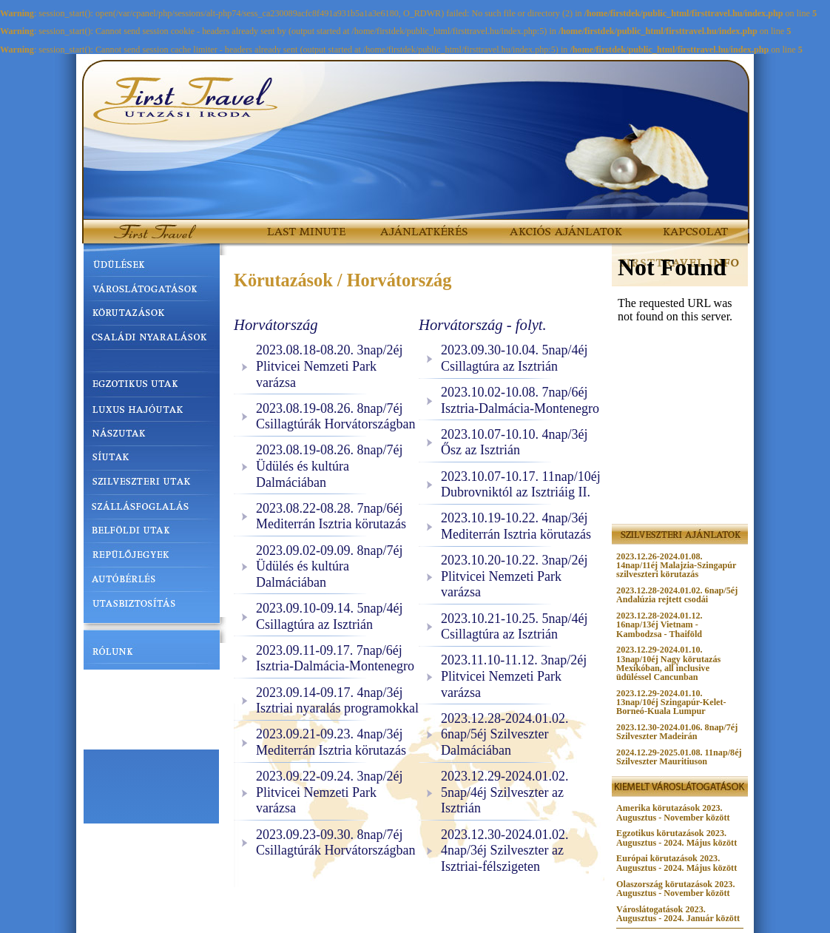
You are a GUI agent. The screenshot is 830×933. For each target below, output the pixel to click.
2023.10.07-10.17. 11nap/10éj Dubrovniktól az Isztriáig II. (521, 484)
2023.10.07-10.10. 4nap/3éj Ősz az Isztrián (514, 442)
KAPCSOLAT (689, 225)
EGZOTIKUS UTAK (152, 385)
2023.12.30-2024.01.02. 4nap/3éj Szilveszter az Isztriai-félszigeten (505, 850)
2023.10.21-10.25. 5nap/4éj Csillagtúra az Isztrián (514, 626)
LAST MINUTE (295, 225)
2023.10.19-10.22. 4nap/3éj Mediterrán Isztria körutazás (516, 526)
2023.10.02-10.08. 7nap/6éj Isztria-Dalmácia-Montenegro (520, 400)
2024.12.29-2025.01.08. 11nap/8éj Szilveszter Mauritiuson (679, 757)
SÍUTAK (152, 456)
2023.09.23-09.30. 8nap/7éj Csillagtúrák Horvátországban (335, 842)
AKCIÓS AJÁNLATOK (545, 225)
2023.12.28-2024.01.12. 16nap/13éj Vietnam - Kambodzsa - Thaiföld (659, 624)
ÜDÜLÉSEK (152, 267)
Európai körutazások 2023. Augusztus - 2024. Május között (676, 862)
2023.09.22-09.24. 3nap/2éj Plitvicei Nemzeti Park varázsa (329, 792)
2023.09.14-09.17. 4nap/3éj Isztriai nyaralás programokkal (337, 700)
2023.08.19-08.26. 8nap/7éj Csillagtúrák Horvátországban (335, 416)
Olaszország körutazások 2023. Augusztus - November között (675, 888)
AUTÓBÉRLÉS (152, 581)
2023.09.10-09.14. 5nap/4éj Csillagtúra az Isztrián (329, 616)
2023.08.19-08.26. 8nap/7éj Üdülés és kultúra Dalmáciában (329, 465)
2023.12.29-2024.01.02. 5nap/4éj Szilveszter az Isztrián (505, 792)
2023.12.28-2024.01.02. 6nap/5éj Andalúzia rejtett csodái (677, 594)
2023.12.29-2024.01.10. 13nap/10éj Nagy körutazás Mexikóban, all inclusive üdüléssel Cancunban (668, 662)
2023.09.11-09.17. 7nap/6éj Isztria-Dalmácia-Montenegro (335, 658)
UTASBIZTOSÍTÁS (152, 605)
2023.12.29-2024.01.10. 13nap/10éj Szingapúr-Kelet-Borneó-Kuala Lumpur (671, 702)
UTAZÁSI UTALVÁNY (152, 736)
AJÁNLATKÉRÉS (413, 225)
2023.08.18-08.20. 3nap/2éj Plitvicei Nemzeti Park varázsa (329, 366)
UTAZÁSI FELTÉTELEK (152, 683)
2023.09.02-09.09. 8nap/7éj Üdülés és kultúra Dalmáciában (329, 566)
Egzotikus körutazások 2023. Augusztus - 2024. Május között (676, 837)
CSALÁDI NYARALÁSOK (152, 338)
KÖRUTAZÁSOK (152, 314)
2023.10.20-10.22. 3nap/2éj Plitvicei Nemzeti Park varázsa (514, 576)
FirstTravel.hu (138, 225)
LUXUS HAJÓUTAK (152, 409)
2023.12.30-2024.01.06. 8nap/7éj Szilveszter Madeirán (677, 731)
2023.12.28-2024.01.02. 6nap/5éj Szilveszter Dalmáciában (505, 734)
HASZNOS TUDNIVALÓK (152, 709)
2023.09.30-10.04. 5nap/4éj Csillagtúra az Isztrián (514, 358)
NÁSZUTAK (152, 433)
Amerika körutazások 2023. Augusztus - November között (672, 812)
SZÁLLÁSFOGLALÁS (152, 510)
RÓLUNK (152, 656)
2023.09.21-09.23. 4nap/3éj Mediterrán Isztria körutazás (331, 742)
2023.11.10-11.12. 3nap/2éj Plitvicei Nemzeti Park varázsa (514, 676)
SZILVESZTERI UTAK (152, 483)
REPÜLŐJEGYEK (152, 558)
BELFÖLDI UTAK (152, 534)
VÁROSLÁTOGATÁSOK (152, 291)
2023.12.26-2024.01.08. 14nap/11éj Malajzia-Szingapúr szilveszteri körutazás (676, 565)
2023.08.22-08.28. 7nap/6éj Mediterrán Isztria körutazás (331, 516)
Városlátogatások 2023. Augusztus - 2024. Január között (678, 913)
